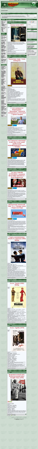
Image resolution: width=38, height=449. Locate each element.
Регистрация (11, 8)
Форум (19, 0)
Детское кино (4, 25)
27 (30, 37)
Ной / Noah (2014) (3, 115)
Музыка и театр (4, 24)
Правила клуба (11, 0)
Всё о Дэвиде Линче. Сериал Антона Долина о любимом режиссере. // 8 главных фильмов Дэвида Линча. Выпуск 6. (3, 74)
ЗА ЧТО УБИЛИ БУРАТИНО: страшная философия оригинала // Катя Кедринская (15, 169)
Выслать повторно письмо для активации (31, 8)
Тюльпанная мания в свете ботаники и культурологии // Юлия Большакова (3, 88)
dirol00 (31, 47)
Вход (8, 8)
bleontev (28, 46)
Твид (2, 104)
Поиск (21, 0)
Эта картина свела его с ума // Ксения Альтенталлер (3, 67)
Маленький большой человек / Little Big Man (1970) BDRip (3, 46)
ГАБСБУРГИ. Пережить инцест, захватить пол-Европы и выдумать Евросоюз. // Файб (3, 81)
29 (33, 37)
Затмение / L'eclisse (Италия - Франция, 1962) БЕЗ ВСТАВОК (3, 96)
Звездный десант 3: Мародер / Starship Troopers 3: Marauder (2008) (3, 102)
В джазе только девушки (3, 40)
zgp (27, 47)
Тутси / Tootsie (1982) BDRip (12, 279)
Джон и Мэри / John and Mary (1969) (3, 54)
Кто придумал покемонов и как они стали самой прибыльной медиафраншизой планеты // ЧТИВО (15, 137)
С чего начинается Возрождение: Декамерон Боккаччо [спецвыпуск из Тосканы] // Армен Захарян (16, 104)
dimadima (2, 98)
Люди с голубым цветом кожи (3, 37)
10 (36, 33)
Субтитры (30, 0)
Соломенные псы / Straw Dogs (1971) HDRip (3, 42)
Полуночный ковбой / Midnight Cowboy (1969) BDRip (3, 50)
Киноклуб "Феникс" (5, 10)
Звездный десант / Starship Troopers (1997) (3, 112)
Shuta (32, 46)
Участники (24, 0)
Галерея (27, 0)
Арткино (3, 23)
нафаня (2, 116)
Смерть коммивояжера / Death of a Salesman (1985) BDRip (17, 233)
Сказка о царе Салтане (3, 93)
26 (29, 37)
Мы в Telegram (35, 0)
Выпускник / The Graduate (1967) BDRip (3, 60)
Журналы (15, 0)
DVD (2, 30)
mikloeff (2, 77)
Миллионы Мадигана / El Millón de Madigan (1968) (3, 56)
